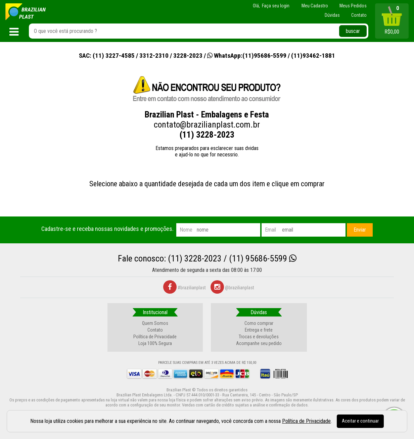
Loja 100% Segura (155, 343)
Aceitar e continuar (360, 421)
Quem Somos (155, 323)
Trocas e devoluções (259, 336)
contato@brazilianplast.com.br (207, 124)
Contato (155, 330)
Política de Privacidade (155, 336)
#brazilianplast (184, 287)
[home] (25, 11)
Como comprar (258, 323)
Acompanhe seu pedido (259, 343)
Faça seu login (275, 5)
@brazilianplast (232, 287)
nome (186, 230)
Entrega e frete (259, 330)
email (270, 230)
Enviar (360, 230)
